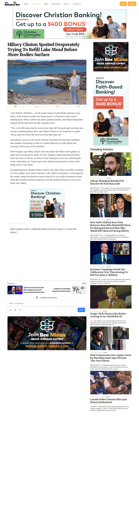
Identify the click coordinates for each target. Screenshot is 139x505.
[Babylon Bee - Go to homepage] (12, 3)
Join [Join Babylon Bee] (123, 4)
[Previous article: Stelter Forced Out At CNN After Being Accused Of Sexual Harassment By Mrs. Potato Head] (26, 283)
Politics (10, 59)
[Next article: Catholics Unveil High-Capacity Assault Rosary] (67, 283)
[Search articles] (77, 4)
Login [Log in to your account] (132, 4)
